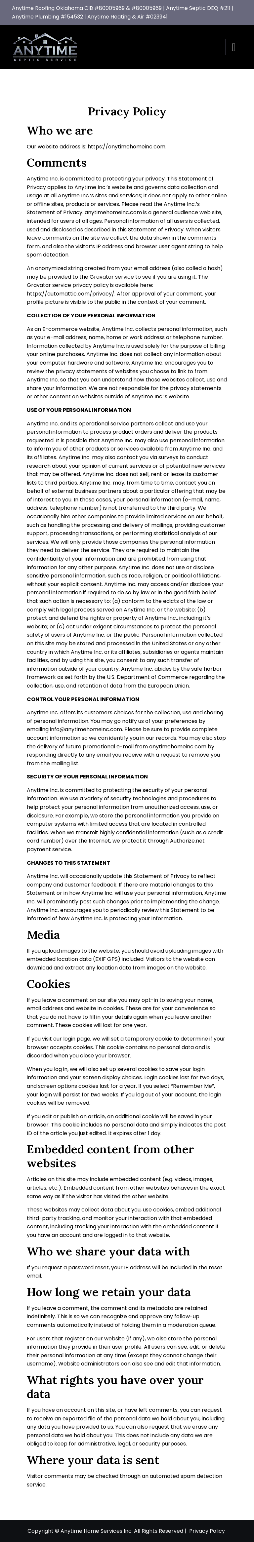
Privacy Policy (207, 1531)
